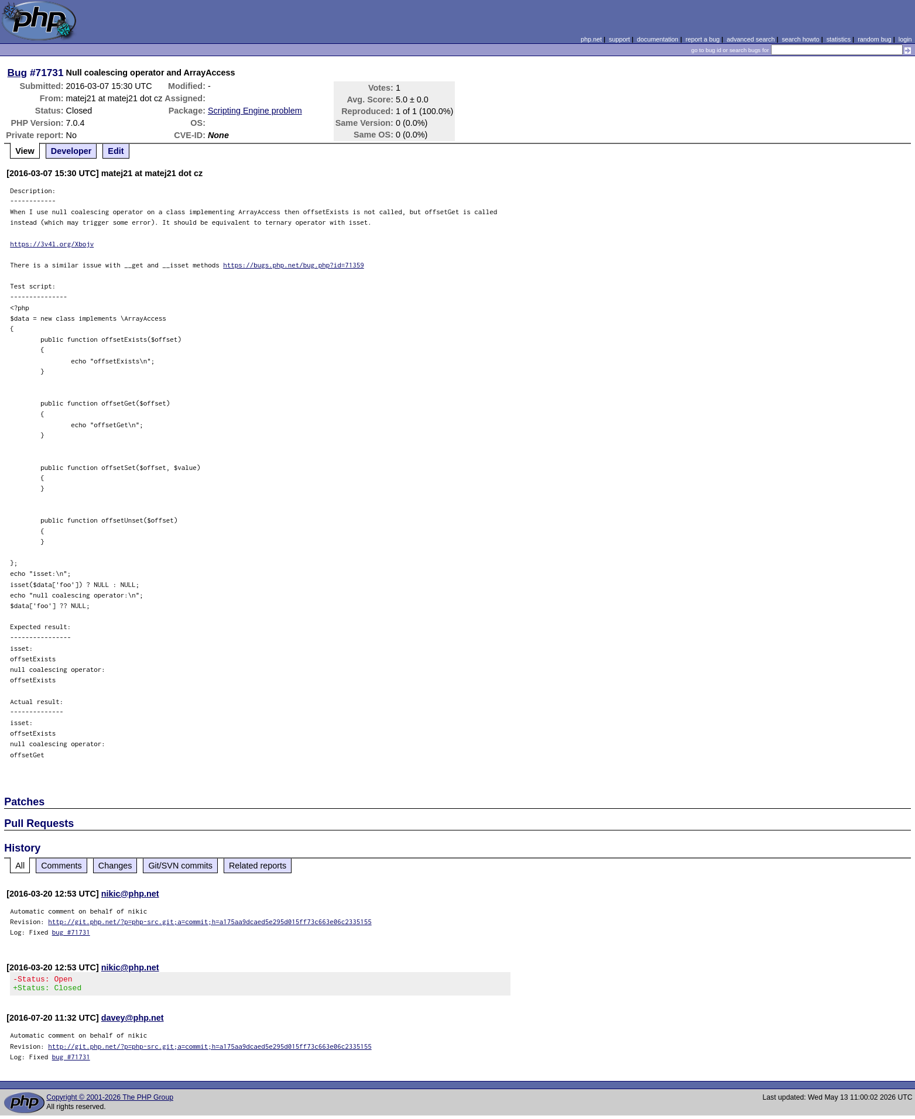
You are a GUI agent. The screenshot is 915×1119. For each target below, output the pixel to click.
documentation (657, 39)
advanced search (750, 39)
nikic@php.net (130, 893)
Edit (116, 151)
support (619, 39)
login (905, 39)
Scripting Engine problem (255, 110)
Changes (115, 865)
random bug (875, 39)
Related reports (257, 865)
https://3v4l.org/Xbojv (52, 244)
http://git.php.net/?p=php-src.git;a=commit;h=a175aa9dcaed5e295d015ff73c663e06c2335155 (210, 921)
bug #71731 (71, 932)
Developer (71, 151)
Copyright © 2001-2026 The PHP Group (109, 1101)
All (20, 865)
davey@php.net (132, 1021)
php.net (591, 39)
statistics (839, 39)
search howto (800, 39)
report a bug (702, 39)
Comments (61, 865)
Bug (18, 72)
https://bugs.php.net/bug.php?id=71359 (293, 265)
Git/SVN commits (180, 865)
